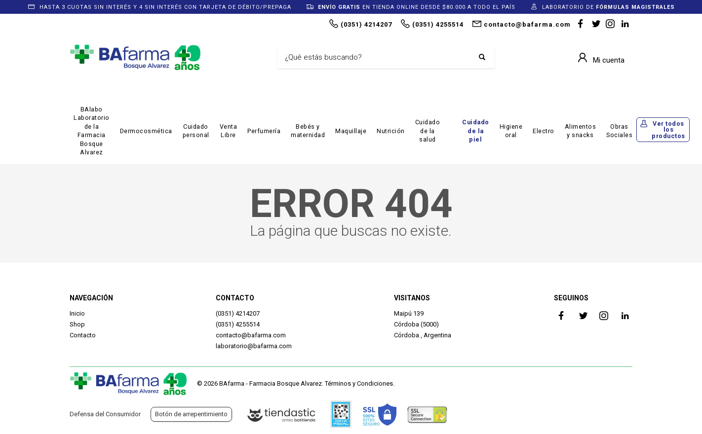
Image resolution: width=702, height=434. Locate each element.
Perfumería (263, 131)
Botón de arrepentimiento (191, 414)
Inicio (77, 313)
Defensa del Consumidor (105, 414)
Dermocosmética (146, 131)
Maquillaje (350, 131)
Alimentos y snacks (580, 131)
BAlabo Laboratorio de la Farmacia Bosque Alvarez (92, 131)
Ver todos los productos (668, 130)
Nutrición (391, 131)
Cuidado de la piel (475, 130)
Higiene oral (511, 131)
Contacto (83, 335)
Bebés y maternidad (308, 131)
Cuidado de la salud (427, 130)
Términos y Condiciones (359, 383)
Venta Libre (228, 131)
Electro (543, 131)
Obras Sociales (619, 131)
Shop (77, 324)
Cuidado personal (196, 131)
